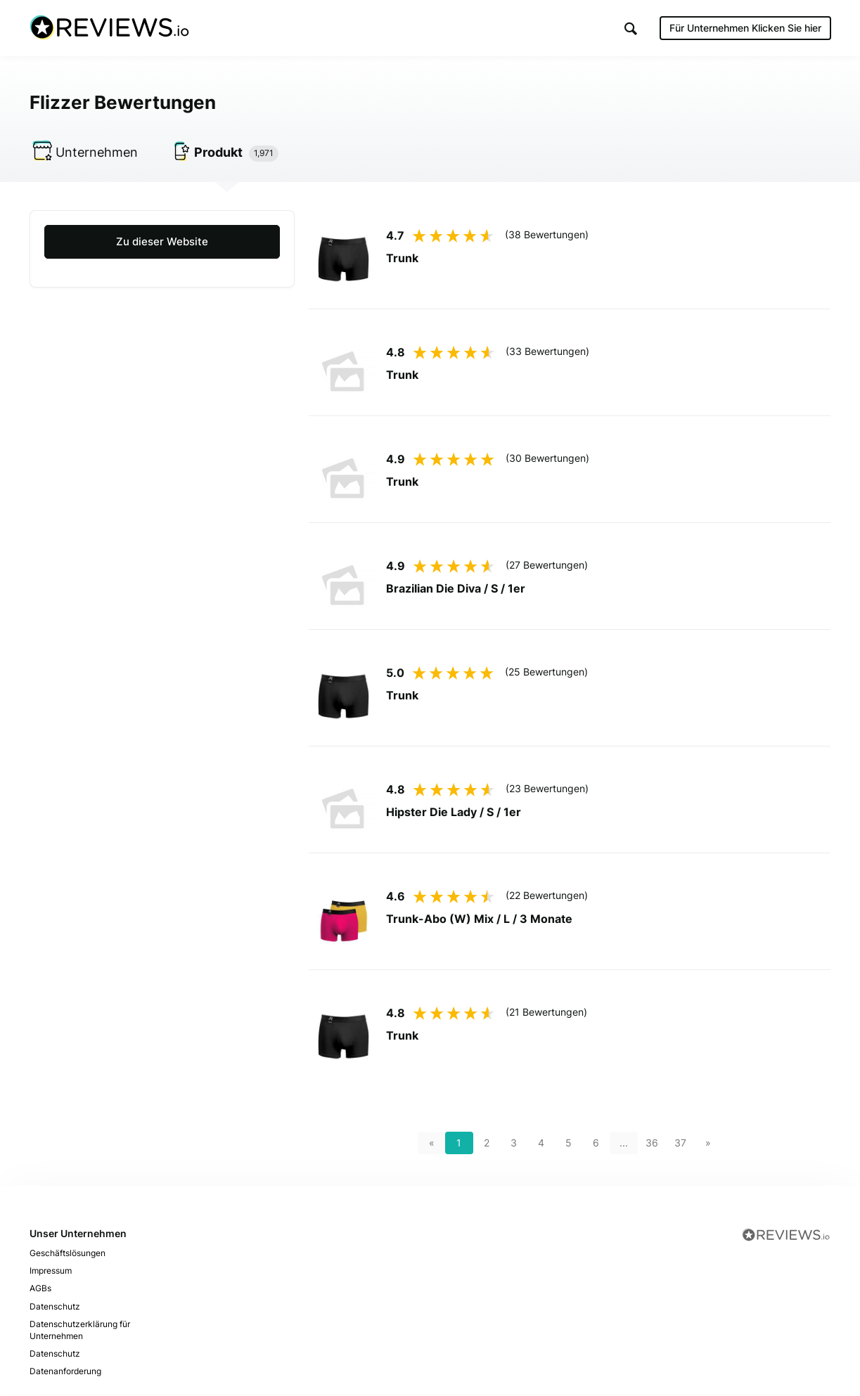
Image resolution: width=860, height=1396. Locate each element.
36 (652, 1145)
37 (680, 1145)
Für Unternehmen (745, 28)
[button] (630, 28)
